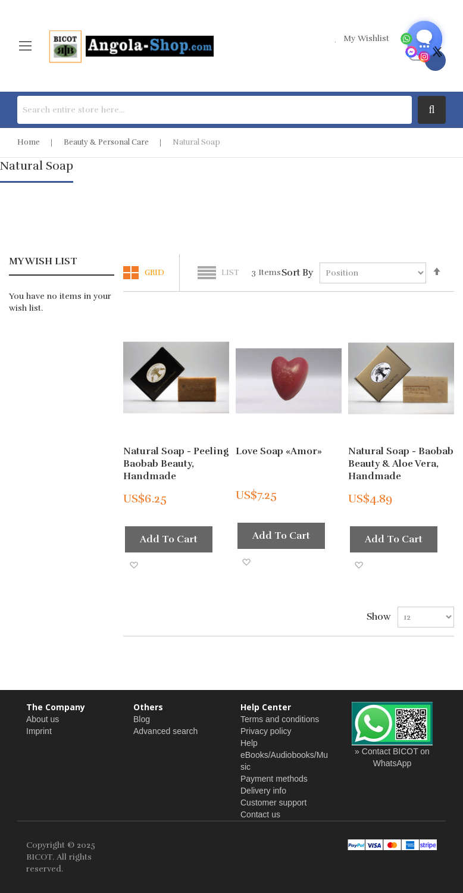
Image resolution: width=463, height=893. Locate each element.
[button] (133, 564)
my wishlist (366, 38)
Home (28, 142)
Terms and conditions (279, 719)
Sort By (297, 273)
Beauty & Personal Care (106, 142)
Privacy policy (266, 731)
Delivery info (263, 790)
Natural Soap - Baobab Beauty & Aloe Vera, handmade (400, 463)
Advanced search (165, 731)
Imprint (39, 731)
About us (42, 719)
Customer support (273, 802)
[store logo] (130, 46)
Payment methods (274, 778)
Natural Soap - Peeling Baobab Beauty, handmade (176, 463)
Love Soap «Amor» (279, 451)
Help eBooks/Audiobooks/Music (284, 755)
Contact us (260, 814)
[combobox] (214, 110)
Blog (141, 719)
